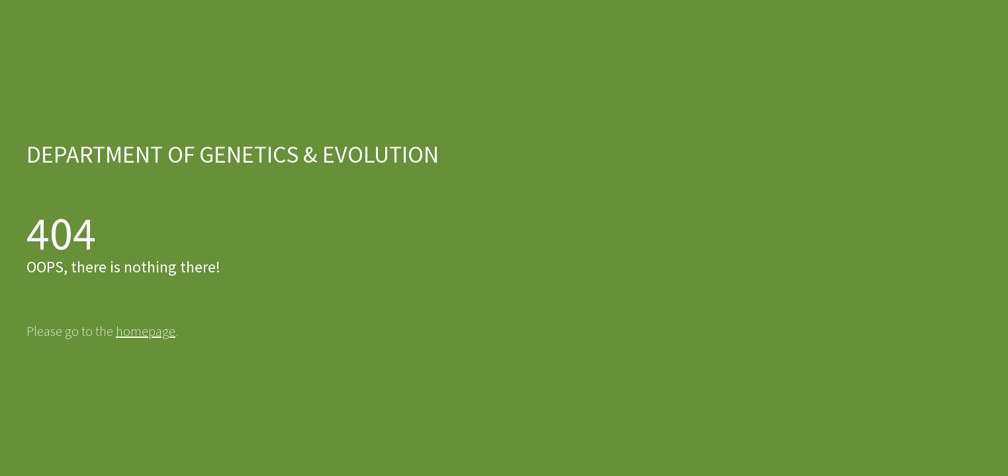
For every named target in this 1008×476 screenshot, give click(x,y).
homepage (145, 331)
